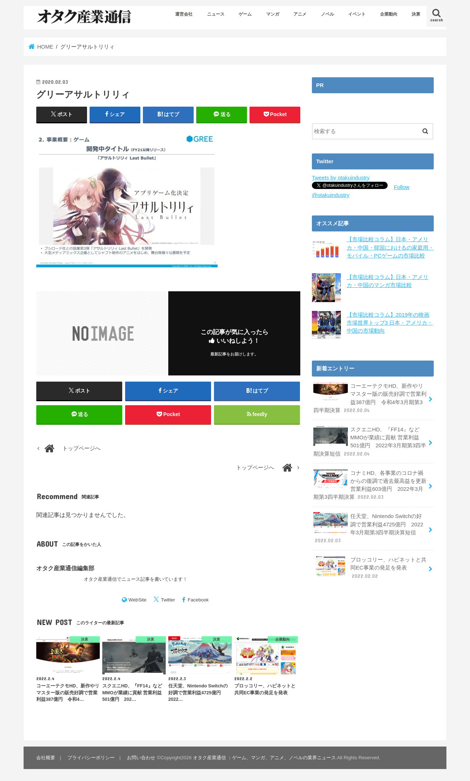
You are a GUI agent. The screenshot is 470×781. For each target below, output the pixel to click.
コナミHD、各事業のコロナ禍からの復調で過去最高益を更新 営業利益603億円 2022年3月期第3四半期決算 (369, 484)
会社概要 (45, 757)
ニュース (215, 14)
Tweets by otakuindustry (341, 178)
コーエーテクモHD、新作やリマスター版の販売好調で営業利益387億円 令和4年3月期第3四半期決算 (369, 397)
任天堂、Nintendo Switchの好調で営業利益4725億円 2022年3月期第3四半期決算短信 (370, 527)
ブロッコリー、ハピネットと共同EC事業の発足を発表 (369, 566)
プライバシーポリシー (91, 757)
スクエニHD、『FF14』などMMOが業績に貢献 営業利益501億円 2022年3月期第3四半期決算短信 (369, 441)
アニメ (299, 14)
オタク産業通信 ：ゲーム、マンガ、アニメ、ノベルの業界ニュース (264, 757)
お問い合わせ (141, 757)
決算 (416, 14)
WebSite (137, 600)
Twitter (168, 600)
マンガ (272, 14)
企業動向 (388, 14)
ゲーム (245, 14)
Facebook (198, 600)
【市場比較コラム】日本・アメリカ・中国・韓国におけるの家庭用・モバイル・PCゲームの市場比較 (390, 247)
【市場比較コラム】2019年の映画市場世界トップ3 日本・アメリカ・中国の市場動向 (390, 322)
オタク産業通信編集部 (65, 568)
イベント (357, 14)
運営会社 (184, 14)
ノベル (327, 14)
